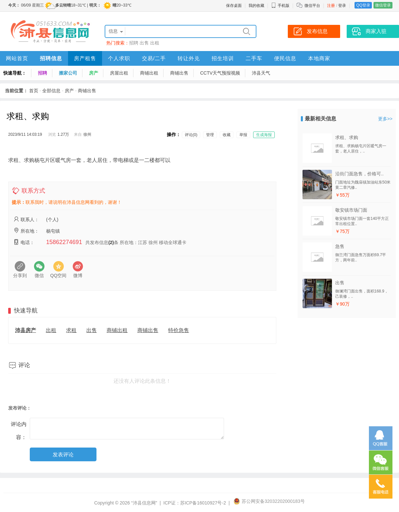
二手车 (254, 58)
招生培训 (223, 58)
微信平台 (312, 5)
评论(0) (191, 134)
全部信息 (51, 90)
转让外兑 (189, 58)
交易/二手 (154, 58)
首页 (33, 90)
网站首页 (17, 58)
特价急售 (178, 330)
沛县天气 (261, 73)
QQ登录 (363, 5)
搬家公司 (68, 73)
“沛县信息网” (144, 502)
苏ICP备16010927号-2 (203, 502)
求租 (71, 330)
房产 (93, 73)
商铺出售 (179, 73)
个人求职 (119, 58)
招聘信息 (51, 58)
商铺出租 (149, 73)
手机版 (280, 5)
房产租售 (85, 58)
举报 (243, 134)
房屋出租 (119, 73)
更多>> (385, 118)
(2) (111, 242)
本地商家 (319, 58)
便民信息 (285, 58)
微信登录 (383, 5)
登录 (342, 5)
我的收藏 (256, 5)
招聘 (133, 42)
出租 (154, 42)
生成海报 (264, 134)
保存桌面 (234, 5)
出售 (144, 42)
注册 (331, 5)
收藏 (227, 134)
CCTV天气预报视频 (220, 73)
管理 (210, 134)
